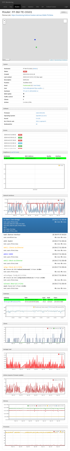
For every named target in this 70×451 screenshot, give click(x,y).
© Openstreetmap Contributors (60, 60)
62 (36, 124)
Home (5, 7)
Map (11, 7)
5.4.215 (38, 118)
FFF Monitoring (7, 2)
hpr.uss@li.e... (39, 88)
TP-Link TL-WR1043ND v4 (30, 91)
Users (24, 7)
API (43, 7)
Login (66, 7)
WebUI (35, 68)
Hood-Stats (36, 85)
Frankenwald (26, 85)
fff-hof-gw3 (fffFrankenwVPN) (12, 301)
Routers (17, 7)
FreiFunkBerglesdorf (29, 88)
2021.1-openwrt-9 (41, 121)
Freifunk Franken (51, 7)
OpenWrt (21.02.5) (41, 115)
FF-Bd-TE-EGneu (9, 158)
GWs (37, 7)
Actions (64, 12)
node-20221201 (40, 113)
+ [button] (4, 21)
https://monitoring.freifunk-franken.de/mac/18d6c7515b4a (32, 15)
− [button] (4, 23)
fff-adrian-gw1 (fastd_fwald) (12, 299)
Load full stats (15, 152)
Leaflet (51, 60)
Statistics (30, 7)
